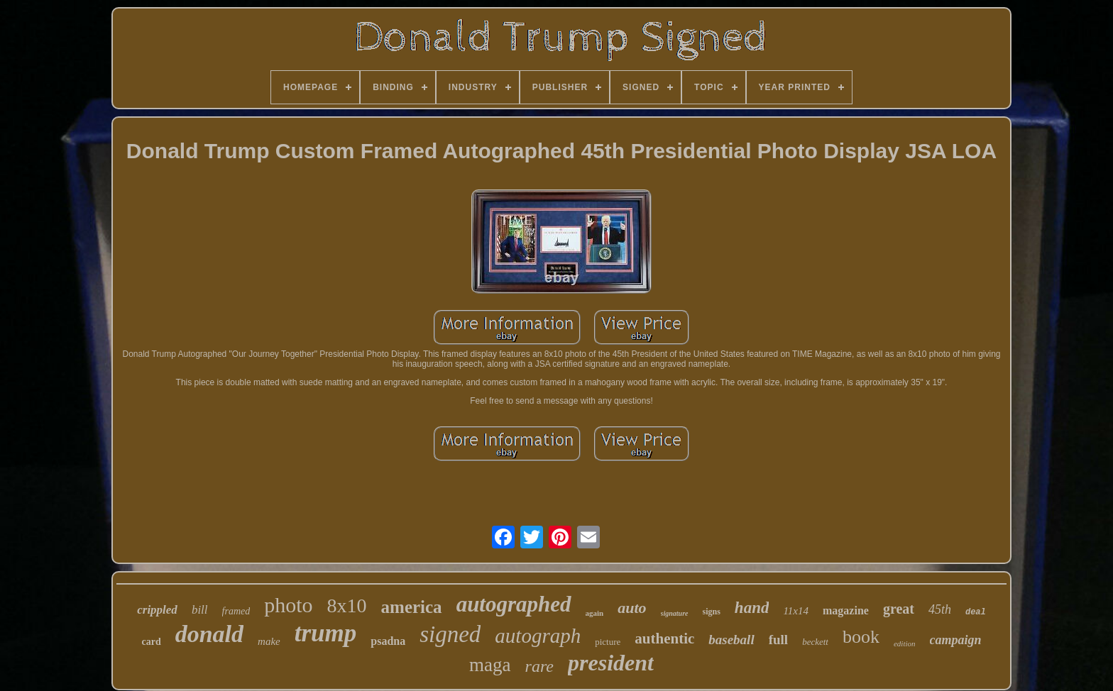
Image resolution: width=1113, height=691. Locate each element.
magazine (846, 610)
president (611, 662)
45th (939, 609)
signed (450, 634)
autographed (513, 604)
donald (209, 634)
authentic (664, 638)
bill (200, 610)
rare (539, 666)
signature (675, 613)
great (898, 609)
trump (326, 633)
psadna (388, 641)
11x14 (795, 611)
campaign (956, 640)
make (269, 641)
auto (632, 608)
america (411, 607)
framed (236, 611)
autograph (538, 635)
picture (607, 641)
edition (905, 643)
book (861, 636)
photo (288, 605)
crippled (157, 610)
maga (489, 664)
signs (711, 612)
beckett (815, 641)
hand (752, 608)
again (595, 613)
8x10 (347, 606)
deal (975, 612)
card (150, 641)
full (778, 639)
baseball (731, 639)
